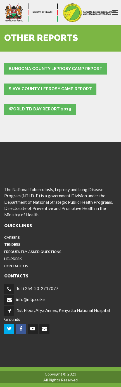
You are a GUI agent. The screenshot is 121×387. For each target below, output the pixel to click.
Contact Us (16, 266)
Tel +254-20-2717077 (37, 288)
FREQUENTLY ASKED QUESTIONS (32, 252)
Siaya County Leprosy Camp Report (50, 88)
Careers (12, 237)
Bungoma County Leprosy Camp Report (56, 68)
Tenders (12, 244)
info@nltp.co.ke (30, 299)
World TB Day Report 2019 (40, 109)
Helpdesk (13, 259)
